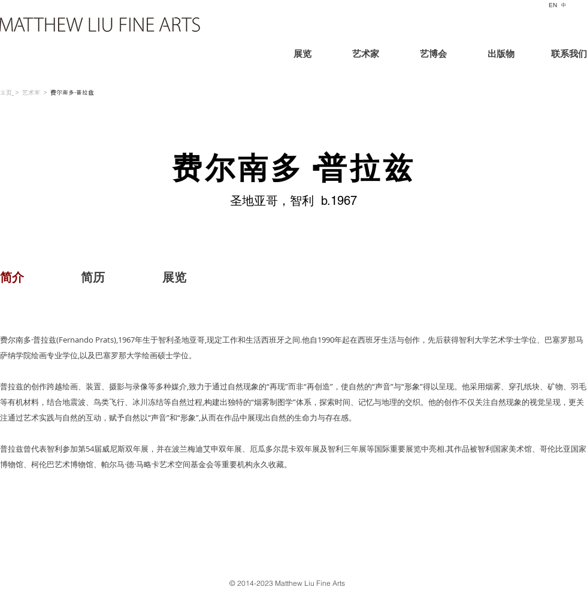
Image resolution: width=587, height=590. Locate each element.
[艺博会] (433, 55)
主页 (6, 92)
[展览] (323, 55)
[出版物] (500, 55)
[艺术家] (365, 55)
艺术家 (31, 92)
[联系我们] (558, 55)
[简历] (93, 277)
